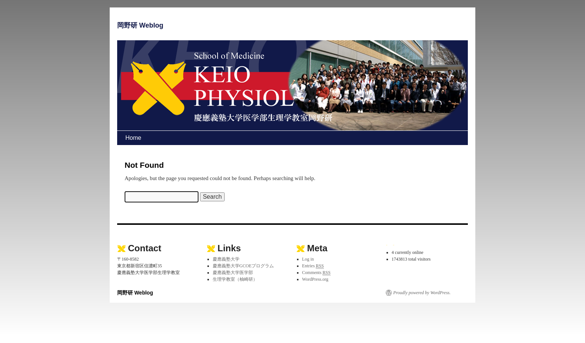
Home (133, 138)
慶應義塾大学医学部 (233, 272)
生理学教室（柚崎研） (235, 279)
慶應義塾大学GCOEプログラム (243, 265)
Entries (313, 266)
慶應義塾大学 (226, 259)
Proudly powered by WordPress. (422, 292)
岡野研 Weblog (140, 25)
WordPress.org (315, 279)
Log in (308, 259)
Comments (316, 273)
